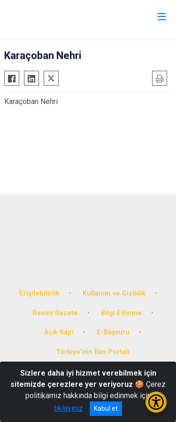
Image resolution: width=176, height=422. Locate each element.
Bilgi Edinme (121, 313)
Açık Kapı (59, 332)
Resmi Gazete (55, 313)
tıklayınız (68, 408)
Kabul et (106, 408)
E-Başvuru (113, 332)
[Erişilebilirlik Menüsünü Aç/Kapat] (156, 402)
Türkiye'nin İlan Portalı (93, 352)
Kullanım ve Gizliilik (114, 293)
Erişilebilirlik (39, 293)
